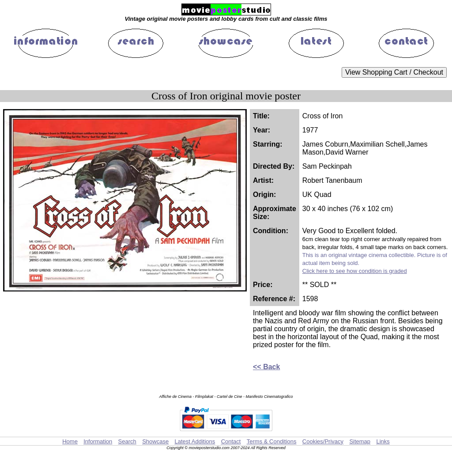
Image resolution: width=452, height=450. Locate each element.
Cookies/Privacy (322, 441)
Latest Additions (194, 441)
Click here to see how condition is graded (354, 271)
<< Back (266, 367)
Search (127, 441)
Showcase (155, 441)
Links (382, 441)
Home (70, 441)
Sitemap (359, 441)
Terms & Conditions (272, 441)
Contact (231, 441)
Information (97, 441)
